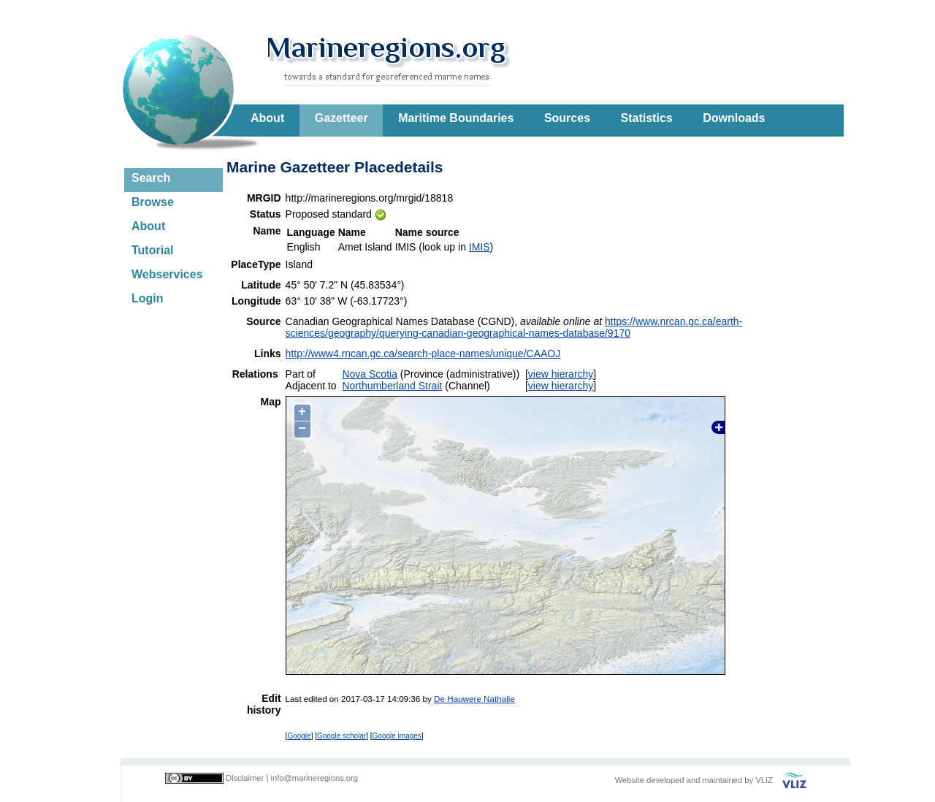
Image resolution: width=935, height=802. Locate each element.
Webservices (167, 274)
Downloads (734, 118)
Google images (397, 736)
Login (147, 298)
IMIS (479, 247)
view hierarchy (560, 374)
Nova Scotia (369, 374)
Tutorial (152, 250)
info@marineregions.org (314, 778)
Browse (152, 202)
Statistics (647, 118)
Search (150, 178)
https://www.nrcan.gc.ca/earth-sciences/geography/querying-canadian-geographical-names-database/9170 (514, 327)
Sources (567, 118)
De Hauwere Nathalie (474, 698)
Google (298, 736)
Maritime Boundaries (456, 118)
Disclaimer (245, 778)
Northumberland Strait (392, 386)
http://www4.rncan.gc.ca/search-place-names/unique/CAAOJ (423, 353)
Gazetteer (341, 118)
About (267, 118)
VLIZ (764, 780)
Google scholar (341, 736)
